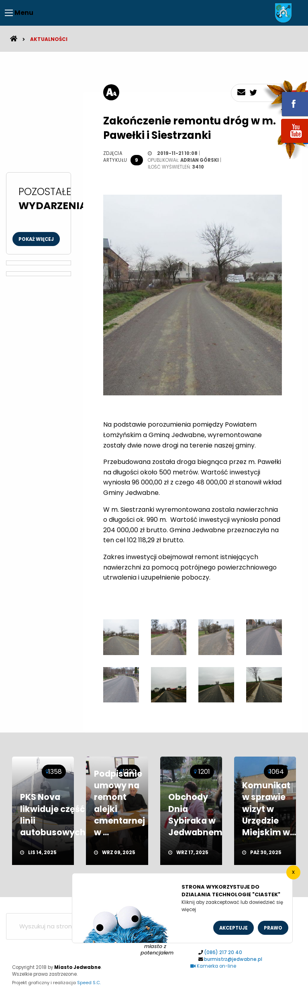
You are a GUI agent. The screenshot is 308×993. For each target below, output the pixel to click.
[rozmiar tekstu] (111, 92)
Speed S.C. (89, 982)
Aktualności (48, 39)
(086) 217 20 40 (223, 952)
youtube (285, 143)
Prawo (273, 928)
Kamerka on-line (213, 966)
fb (285, 98)
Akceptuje (233, 928)
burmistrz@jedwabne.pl (233, 959)
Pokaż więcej (36, 239)
